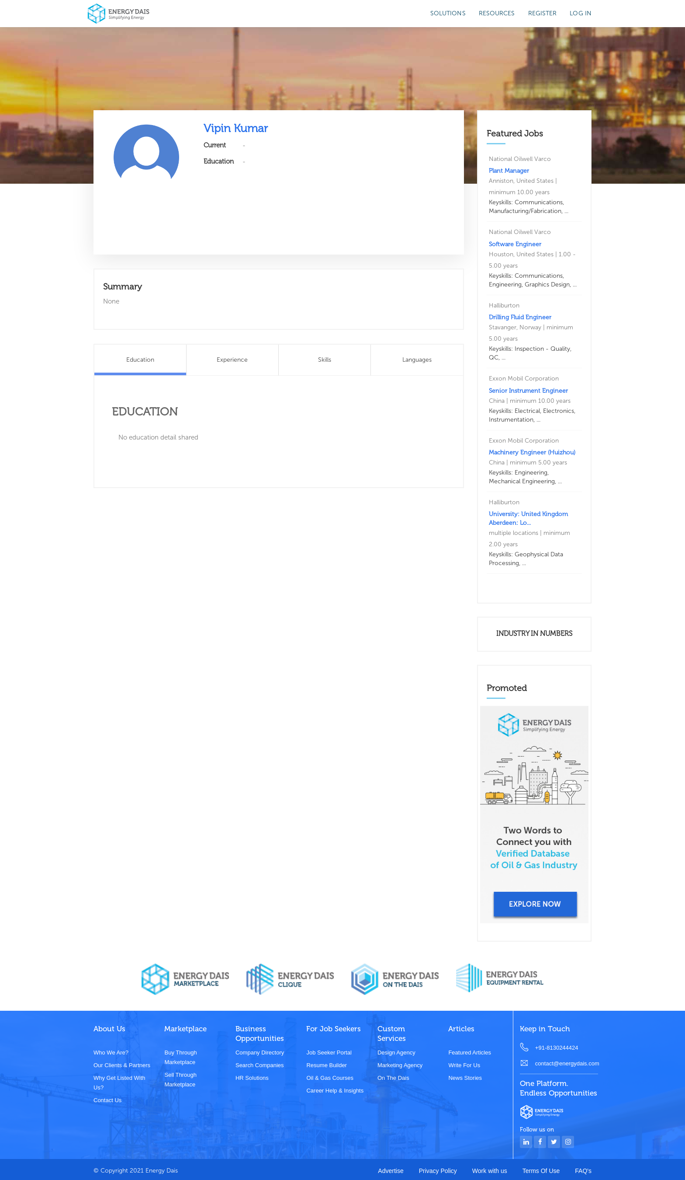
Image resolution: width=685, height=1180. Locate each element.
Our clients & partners (121, 1065)
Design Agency (396, 1052)
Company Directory (259, 1052)
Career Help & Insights (334, 1090)
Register (542, 13)
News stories (465, 1078)
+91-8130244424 (556, 1047)
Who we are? (110, 1052)
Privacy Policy (438, 1170)
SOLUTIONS (448, 13)
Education (140, 359)
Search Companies (259, 1065)
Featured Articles (469, 1052)
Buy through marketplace (180, 1057)
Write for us (464, 1065)
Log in (581, 13)
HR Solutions (252, 1078)
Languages (417, 359)
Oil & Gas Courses (329, 1078)
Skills (324, 359)
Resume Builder (326, 1065)
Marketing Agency (399, 1065)
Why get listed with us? (119, 1083)
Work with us (489, 1170)
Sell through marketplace (180, 1080)
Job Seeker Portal (328, 1052)
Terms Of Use (541, 1170)
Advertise (390, 1170)
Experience (232, 359)
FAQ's (583, 1170)
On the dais (393, 1078)
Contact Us (107, 1100)
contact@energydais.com (566, 1063)
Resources (497, 13)
